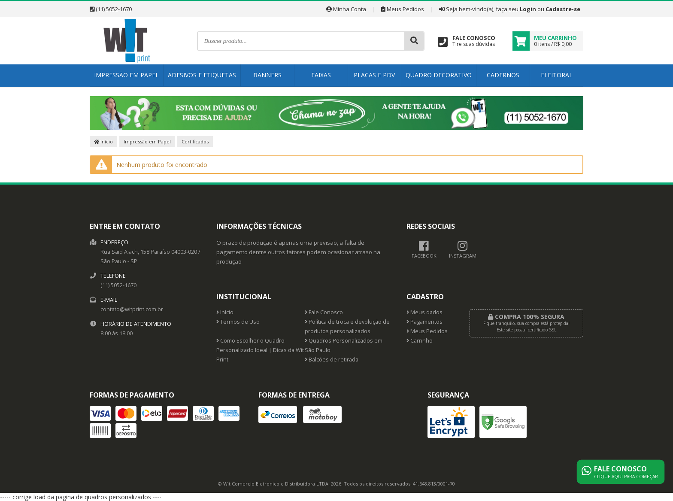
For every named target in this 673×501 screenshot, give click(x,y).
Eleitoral (557, 75)
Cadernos (503, 75)
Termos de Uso (238, 321)
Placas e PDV (374, 75)
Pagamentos (424, 321)
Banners (267, 75)
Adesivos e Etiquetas (202, 75)
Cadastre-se (563, 9)
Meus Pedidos (402, 9)
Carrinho (419, 340)
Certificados (195, 141)
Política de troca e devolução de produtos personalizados (347, 326)
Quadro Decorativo (439, 75)
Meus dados (424, 312)
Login (528, 9)
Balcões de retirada (331, 359)
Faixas (321, 75)
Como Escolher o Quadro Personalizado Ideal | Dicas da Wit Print (260, 350)
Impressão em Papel (126, 75)
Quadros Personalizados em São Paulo (343, 345)
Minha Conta (346, 9)
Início (103, 141)
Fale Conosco (324, 312)
